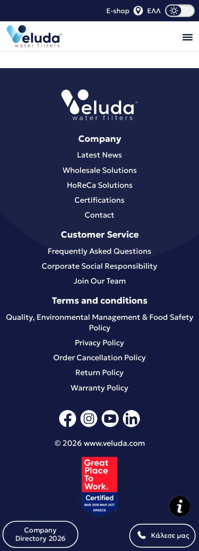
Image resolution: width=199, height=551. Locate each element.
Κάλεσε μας (162, 535)
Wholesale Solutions (100, 170)
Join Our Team (100, 281)
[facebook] (67, 425)
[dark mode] (180, 10)
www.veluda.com (114, 443)
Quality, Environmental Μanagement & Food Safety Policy (99, 322)
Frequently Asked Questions (99, 251)
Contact (99, 215)
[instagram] (88, 425)
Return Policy (99, 372)
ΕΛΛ (154, 10)
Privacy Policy (99, 342)
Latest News (99, 155)
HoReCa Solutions (100, 185)
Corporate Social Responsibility (99, 266)
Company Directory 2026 (40, 533)
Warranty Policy (99, 388)
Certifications (99, 200)
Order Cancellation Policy (99, 357)
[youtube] (110, 425)
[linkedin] (131, 425)
